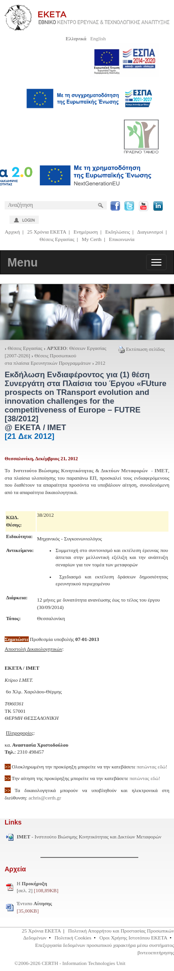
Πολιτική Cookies (73, 937)
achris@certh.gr (44, 797)
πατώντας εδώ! (152, 766)
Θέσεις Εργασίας (56, 239)
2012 (100, 363)
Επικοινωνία (122, 239)
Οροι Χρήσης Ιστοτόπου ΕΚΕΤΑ (133, 937)
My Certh (91, 239)
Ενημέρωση (85, 232)
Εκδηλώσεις (117, 232)
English (98, 38)
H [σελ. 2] (37, 887)
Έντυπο (34, 907)
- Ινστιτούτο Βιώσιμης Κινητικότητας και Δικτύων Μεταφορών (89, 836)
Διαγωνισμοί (150, 232)
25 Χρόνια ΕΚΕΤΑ (46, 232)
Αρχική (12, 232)
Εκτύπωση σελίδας (141, 349)
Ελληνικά (75, 38)
